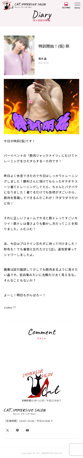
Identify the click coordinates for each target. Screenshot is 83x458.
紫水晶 (42, 59)
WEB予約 (66, 5)
